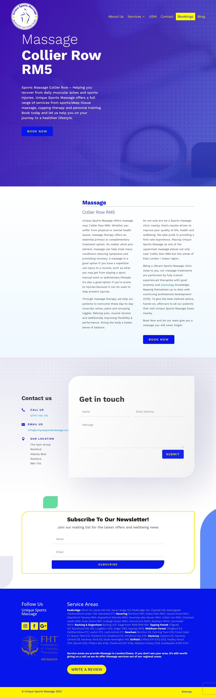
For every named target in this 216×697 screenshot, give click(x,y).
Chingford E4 (174, 628)
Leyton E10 (96, 632)
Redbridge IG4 (141, 610)
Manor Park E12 (80, 635)
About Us (116, 16)
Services (134, 16)
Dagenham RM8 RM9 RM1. (134, 624)
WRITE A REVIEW (86, 669)
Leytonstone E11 (114, 632)
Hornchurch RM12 (139, 621)
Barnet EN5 (80, 643)
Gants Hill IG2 (101, 610)
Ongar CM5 (120, 628)
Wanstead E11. (107, 613)
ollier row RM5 (172, 617)
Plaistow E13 (98, 635)
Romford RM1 (136, 613)
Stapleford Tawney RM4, (82, 617)
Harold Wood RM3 (177, 613)
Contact (167, 16)
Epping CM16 (136, 628)
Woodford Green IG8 (84, 613)
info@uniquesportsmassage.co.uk (49, 430)
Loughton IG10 (103, 628)
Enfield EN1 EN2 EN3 (153, 639)
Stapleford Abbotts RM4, (113, 617)
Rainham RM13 (161, 621)
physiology (167, 284)
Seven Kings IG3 (121, 610)
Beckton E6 (144, 632)
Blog (201, 16)
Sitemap (187, 691)
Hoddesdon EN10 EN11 (174, 643)
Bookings (185, 16)
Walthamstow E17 (77, 632)
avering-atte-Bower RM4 (146, 617)
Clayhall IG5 (158, 610)
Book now (37, 131)
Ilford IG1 (86, 610)
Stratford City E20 (136, 635)
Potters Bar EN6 (98, 643)
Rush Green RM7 (92, 621)
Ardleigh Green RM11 (115, 621)
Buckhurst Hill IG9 (83, 628)
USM (153, 16)
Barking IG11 (110, 624)
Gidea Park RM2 (155, 613)
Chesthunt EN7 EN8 (121, 643)
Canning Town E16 (163, 632)
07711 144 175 (39, 415)
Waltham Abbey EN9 (147, 643)
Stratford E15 (115, 635)
